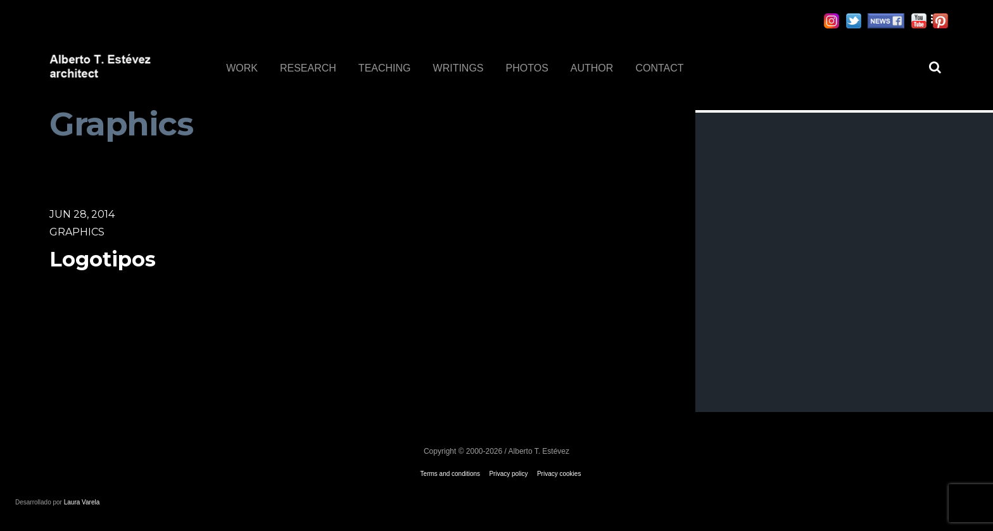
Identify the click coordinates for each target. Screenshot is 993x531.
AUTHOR (592, 68)
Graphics (76, 232)
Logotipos (102, 259)
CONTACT (659, 68)
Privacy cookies (559, 473)
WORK (242, 68)
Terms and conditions (451, 473)
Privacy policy (508, 473)
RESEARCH (308, 68)
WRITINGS (458, 68)
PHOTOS (527, 68)
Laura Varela (82, 502)
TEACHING (384, 68)
